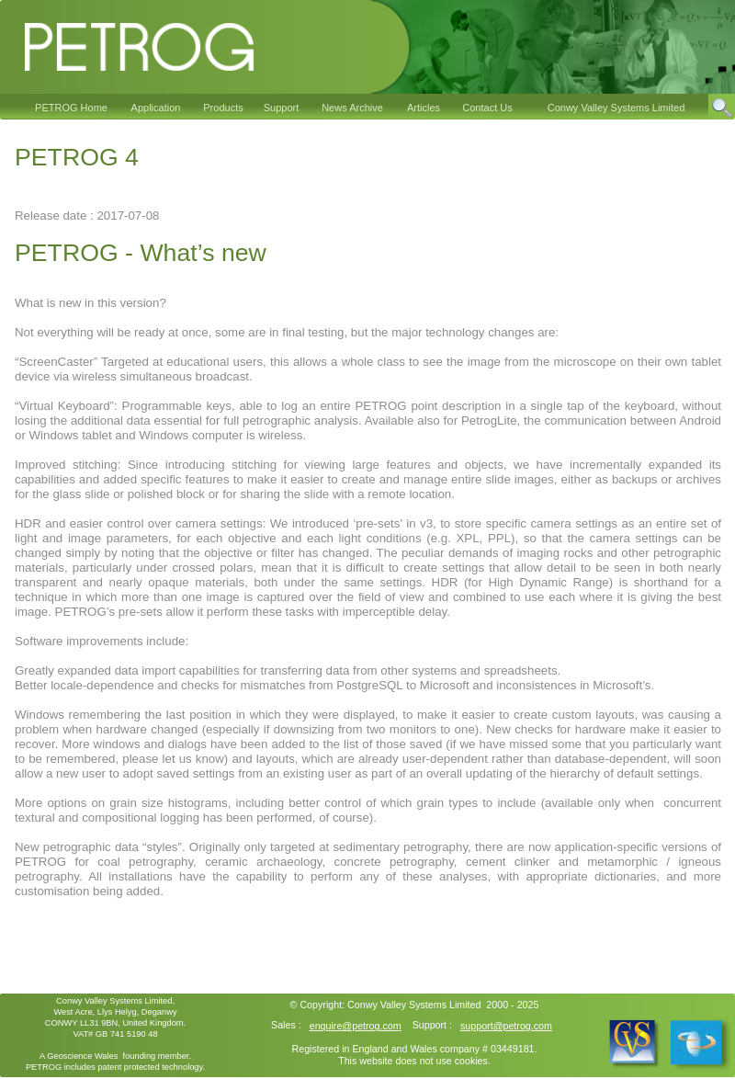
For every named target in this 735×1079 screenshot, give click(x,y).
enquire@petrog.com (355, 1025)
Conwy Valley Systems (397, 1004)
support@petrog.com (506, 1025)
